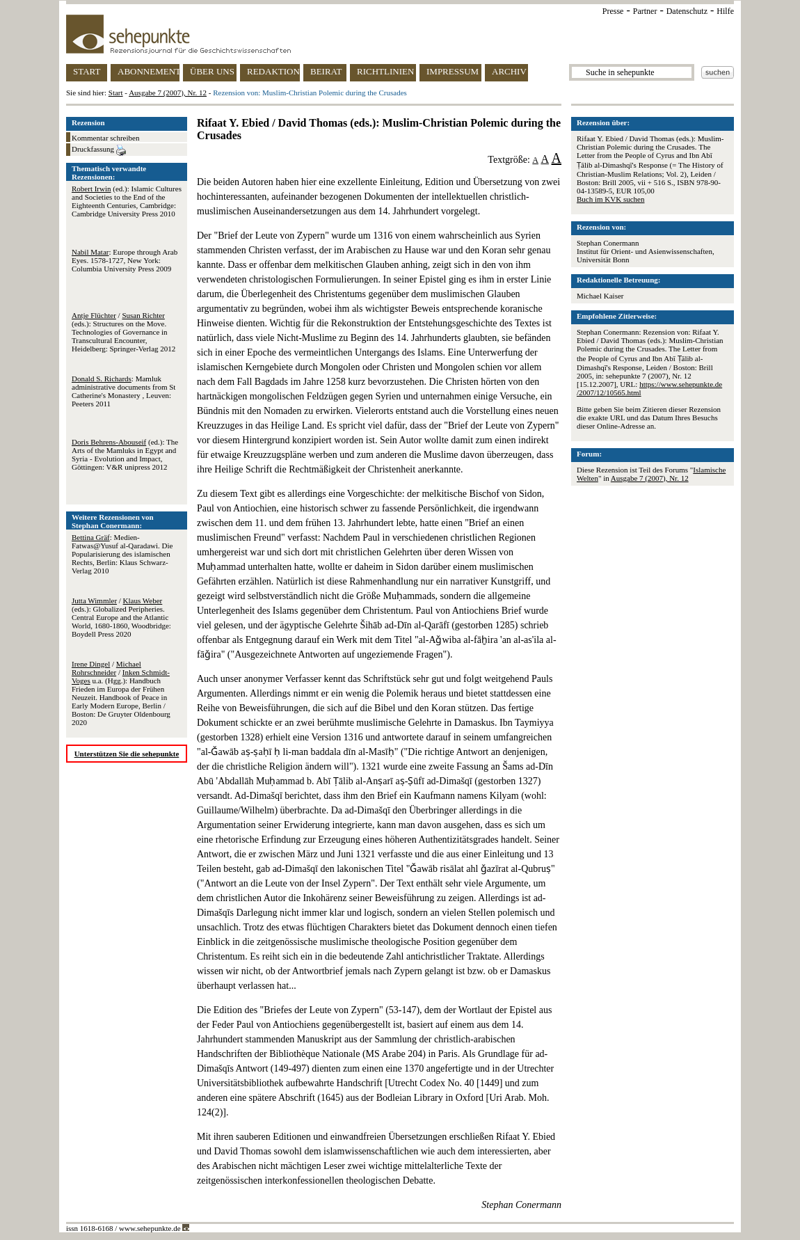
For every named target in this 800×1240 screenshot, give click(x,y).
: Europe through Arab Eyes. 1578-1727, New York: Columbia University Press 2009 (124, 260)
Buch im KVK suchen (610, 199)
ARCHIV (509, 71)
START (86, 71)
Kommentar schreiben (105, 138)
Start (116, 92)
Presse (613, 11)
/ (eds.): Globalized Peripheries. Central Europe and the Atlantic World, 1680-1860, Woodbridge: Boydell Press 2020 (121, 617)
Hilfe (725, 11)
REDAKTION (273, 71)
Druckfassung (99, 150)
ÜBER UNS (212, 71)
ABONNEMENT (148, 71)
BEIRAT (326, 71)
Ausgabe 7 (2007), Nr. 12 (168, 92)
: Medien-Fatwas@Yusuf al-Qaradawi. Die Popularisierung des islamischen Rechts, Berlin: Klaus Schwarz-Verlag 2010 (122, 554)
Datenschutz (686, 11)
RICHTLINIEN (385, 71)
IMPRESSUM (452, 71)
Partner (645, 11)
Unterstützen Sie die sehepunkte (126, 753)
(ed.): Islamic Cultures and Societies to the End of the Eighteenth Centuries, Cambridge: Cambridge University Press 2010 (127, 201)
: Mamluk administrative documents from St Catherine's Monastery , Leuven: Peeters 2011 (123, 391)
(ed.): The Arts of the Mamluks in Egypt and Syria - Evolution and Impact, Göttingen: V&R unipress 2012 (125, 454)
